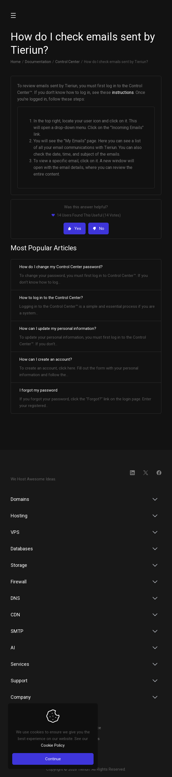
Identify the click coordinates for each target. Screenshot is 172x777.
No (98, 228)
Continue (53, 759)
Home (16, 62)
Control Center (67, 62)
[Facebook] (159, 472)
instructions (123, 92)
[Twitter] (145, 472)
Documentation (38, 62)
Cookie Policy (52, 745)
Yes (74, 228)
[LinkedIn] (132, 472)
